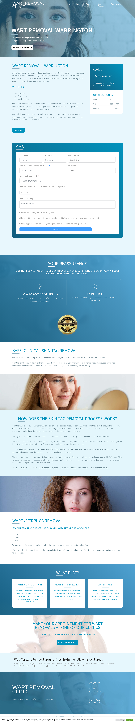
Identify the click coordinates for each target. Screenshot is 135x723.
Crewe (53, 664)
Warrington (59, 666)
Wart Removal (101, 5)
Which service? (74, 155)
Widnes (66, 666)
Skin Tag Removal (85, 5)
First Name (23, 155)
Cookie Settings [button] (120, 720)
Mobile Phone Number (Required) (33, 165)
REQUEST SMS (55, 229)
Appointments (116, 4)
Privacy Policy (50, 212)
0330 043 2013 (103, 76)
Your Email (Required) (28, 176)
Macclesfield (95, 664)
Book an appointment (22, 47)
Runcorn (38, 666)
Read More (18, 130)
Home (70, 4)
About (77, 4)
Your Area (72, 165)
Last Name (48, 155)
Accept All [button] (129, 720)
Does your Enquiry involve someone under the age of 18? (42, 186)
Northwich (23, 666)
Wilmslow (73, 666)
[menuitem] (70, 5)
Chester (39, 664)
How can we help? (26, 198)
